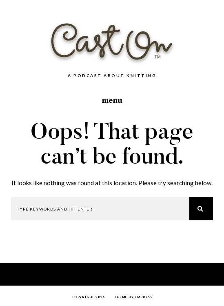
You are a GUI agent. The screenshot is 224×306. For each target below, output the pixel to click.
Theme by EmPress (133, 297)
